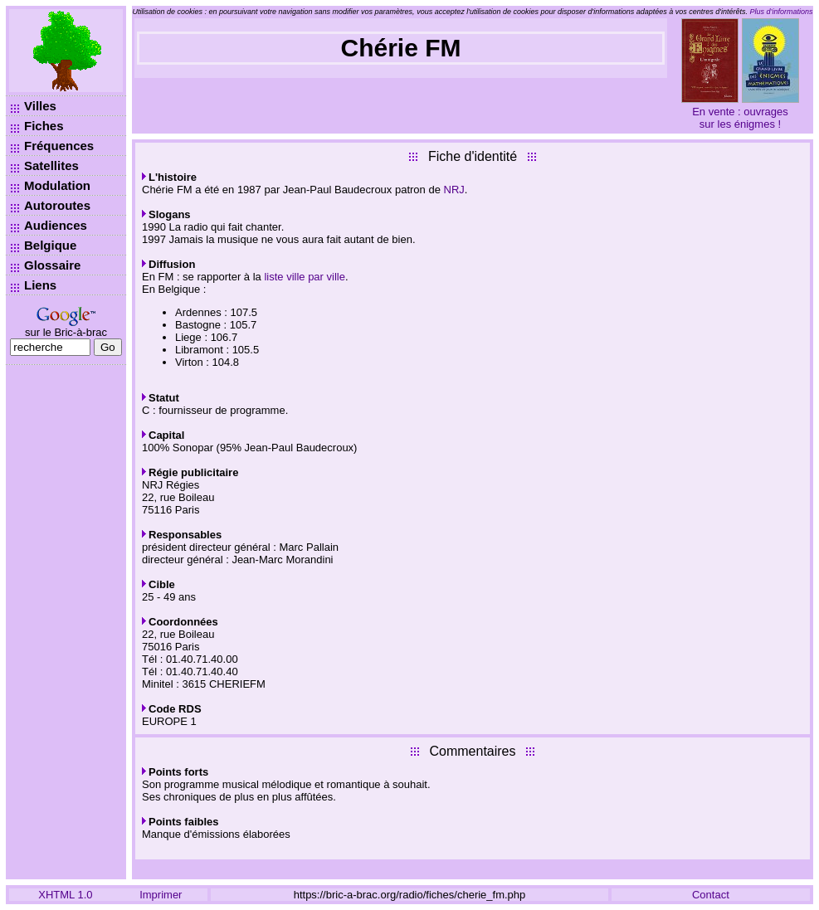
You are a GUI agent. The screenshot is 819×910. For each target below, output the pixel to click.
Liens (40, 285)
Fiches (44, 126)
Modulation (57, 185)
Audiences (55, 225)
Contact (710, 894)
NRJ (454, 189)
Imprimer (160, 894)
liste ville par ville (304, 276)
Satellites (51, 165)
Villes (40, 106)
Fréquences (59, 146)
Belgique (50, 245)
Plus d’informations (781, 11)
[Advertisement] (66, 622)
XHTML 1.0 (65, 894)
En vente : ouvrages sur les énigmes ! (740, 117)
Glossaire (52, 265)
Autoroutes (57, 205)
